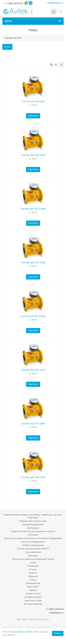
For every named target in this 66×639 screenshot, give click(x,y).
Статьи (33, 580)
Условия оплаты (33, 593)
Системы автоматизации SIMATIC (33, 548)
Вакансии (33, 576)
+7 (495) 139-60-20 (14, 3)
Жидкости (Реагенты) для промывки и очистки (33, 531)
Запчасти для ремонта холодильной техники (33, 559)
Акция (33, 562)
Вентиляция (33, 528)
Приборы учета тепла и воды (33, 521)
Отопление (33, 535)
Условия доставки (33, 597)
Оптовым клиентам (33, 604)
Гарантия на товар (33, 600)
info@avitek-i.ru (55, 2)
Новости (33, 573)
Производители (33, 583)
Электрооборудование (33, 524)
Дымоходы (33, 555)
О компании (33, 566)
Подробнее (33, 115)
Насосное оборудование (33, 542)
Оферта (33, 590)
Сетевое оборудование (33, 545)
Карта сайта (33, 586)
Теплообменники (33, 552)
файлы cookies (25, 632)
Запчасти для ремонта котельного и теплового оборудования (33, 538)
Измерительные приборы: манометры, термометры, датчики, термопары (33, 516)
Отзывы (33, 569)
